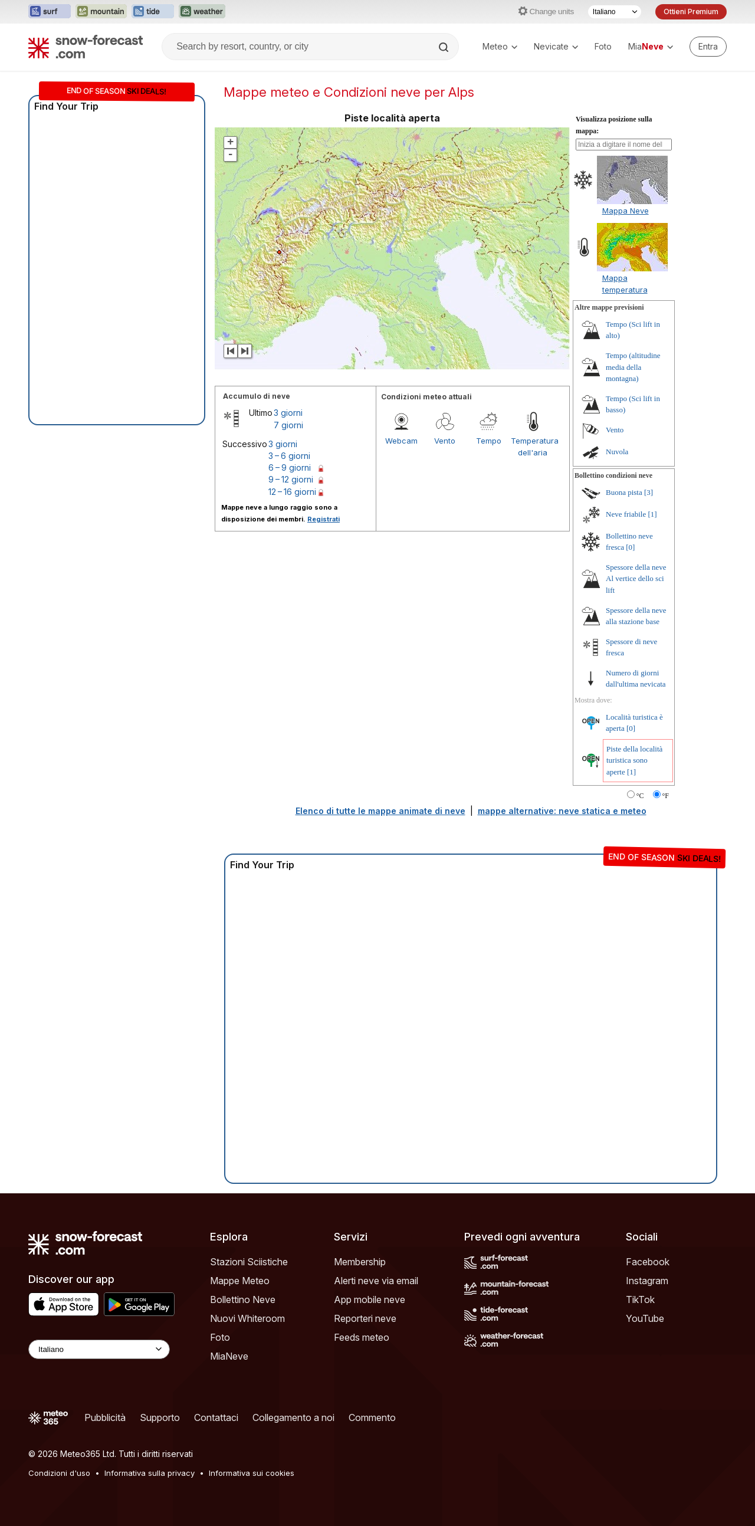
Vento (444, 440)
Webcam (401, 440)
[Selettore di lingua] (614, 11)
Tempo (488, 440)
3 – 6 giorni (289, 456)
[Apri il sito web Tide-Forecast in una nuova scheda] (153, 11)
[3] (648, 492)
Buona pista (624, 492)
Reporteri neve (365, 1318)
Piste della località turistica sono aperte (634, 760)
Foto (603, 46)
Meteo (499, 46)
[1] (652, 514)
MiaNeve (229, 1356)
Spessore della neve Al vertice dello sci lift (636, 579)
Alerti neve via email (376, 1281)
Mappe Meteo (240, 1281)
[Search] (444, 47)
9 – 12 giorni (290, 479)
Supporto (160, 1417)
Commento (372, 1417)
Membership (360, 1262)
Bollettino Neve (242, 1299)
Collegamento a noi (293, 1417)
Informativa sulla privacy (149, 1473)
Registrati (323, 519)
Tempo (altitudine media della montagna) (633, 367)
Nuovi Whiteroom (247, 1318)
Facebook (647, 1262)
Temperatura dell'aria (532, 446)
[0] (630, 547)
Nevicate (556, 46)
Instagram (647, 1281)
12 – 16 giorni (292, 492)
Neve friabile (626, 514)
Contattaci (216, 1417)
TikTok (640, 1299)
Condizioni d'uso (59, 1473)
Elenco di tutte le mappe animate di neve (380, 811)
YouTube (645, 1318)
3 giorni (288, 413)
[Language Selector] (99, 1349)
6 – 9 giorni (289, 467)
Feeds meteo (361, 1337)
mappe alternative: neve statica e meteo (562, 811)
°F (665, 796)
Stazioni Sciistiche (249, 1262)
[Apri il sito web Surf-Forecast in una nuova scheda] (49, 11)
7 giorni (288, 425)
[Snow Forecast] (85, 46)
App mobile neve (369, 1299)
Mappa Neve (625, 210)
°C (640, 796)
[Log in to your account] (708, 47)
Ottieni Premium (691, 11)
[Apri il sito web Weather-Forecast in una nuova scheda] (202, 11)
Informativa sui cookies (251, 1473)
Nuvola (617, 451)
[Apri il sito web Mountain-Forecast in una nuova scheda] (101, 11)
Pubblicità (105, 1417)
